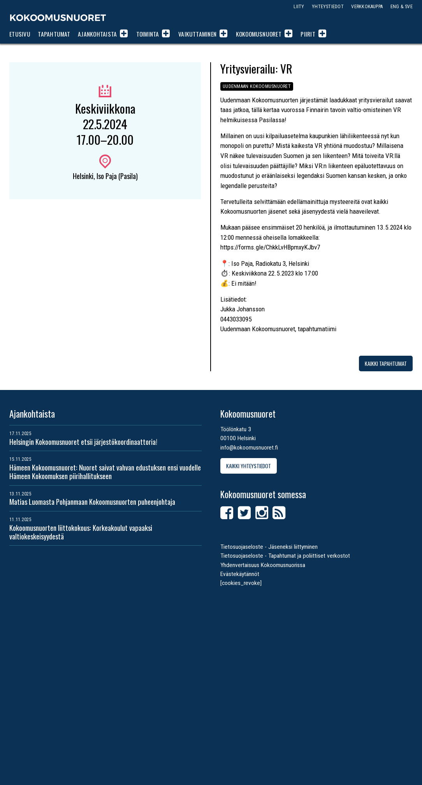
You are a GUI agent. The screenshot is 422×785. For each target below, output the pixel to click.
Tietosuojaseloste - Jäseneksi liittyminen (269, 546)
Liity (299, 6)
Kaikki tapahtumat (386, 363)
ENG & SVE (401, 6)
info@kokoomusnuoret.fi (249, 447)
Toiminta (147, 34)
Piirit (308, 34)
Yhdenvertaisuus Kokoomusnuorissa (262, 565)
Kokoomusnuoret (58, 17)
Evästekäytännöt (239, 574)
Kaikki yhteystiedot (248, 466)
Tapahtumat (54, 34)
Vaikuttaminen (197, 34)
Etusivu (19, 34)
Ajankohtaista (97, 34)
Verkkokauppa (367, 6)
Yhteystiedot (328, 6)
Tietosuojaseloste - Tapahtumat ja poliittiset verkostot (285, 555)
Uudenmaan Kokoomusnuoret (257, 86)
